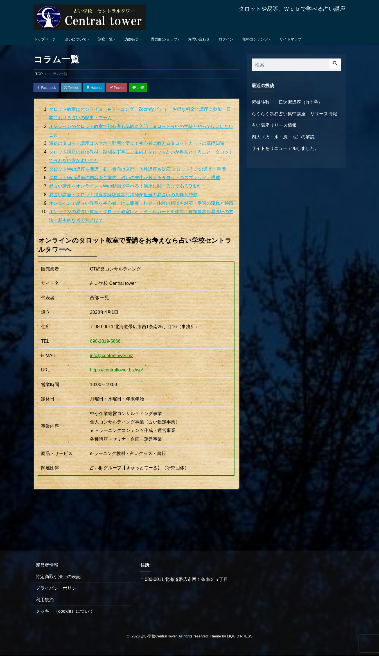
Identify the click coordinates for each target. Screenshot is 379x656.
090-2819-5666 (105, 341)
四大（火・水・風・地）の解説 (283, 136)
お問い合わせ (199, 39)
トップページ (45, 39)
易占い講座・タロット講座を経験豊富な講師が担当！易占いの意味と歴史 (123, 195)
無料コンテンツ (255, 39)
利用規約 (45, 600)
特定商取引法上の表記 (58, 577)
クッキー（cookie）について (65, 612)
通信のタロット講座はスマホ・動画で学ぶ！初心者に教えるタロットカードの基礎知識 (136, 144)
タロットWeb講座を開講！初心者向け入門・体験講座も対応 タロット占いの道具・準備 (137, 169)
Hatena (100, 88)
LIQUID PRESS (239, 637)
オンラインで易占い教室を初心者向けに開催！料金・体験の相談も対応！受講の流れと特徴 (141, 204)
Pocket (125, 88)
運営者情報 (47, 565)
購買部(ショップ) (165, 39)
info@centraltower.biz (111, 356)
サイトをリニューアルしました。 (285, 148)
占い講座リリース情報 (274, 125)
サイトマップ (290, 39)
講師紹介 (132, 39)
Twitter (74, 88)
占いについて (76, 39)
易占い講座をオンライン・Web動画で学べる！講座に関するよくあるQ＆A (124, 186)
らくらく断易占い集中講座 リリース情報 (294, 113)
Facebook (47, 88)
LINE (148, 88)
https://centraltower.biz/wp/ (116, 370)
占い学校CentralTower (159, 637)
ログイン (226, 39)
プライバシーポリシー (58, 589)
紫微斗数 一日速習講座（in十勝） (287, 102)
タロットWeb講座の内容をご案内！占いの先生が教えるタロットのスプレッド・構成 (134, 178)
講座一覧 (105, 39)
